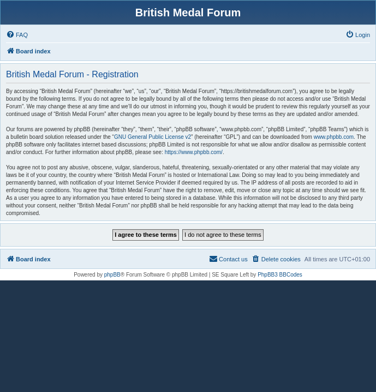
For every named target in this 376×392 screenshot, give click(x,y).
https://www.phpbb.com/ (194, 152)
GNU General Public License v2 (152, 137)
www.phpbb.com (334, 137)
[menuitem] (17, 34)
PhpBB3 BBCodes (280, 275)
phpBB (112, 275)
